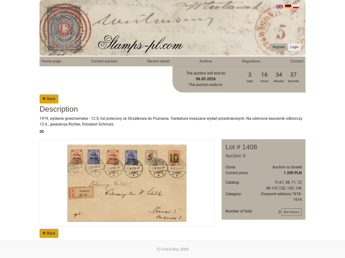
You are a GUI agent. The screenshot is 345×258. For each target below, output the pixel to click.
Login (294, 47)
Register (279, 47)
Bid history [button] (291, 212)
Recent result (158, 61)
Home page (51, 61)
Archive (206, 61)
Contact (297, 61)
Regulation (251, 61)
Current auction (104, 61)
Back (49, 99)
